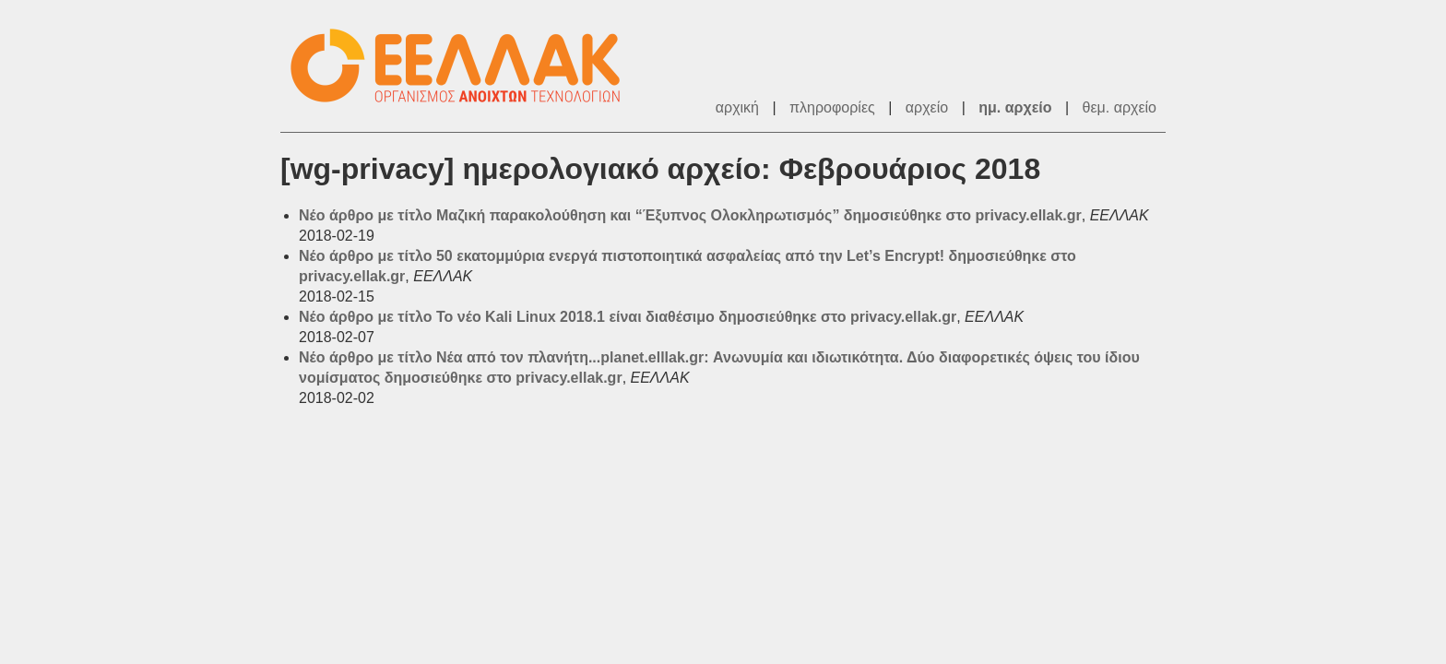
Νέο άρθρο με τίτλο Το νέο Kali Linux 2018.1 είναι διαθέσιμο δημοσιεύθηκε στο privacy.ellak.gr (627, 317)
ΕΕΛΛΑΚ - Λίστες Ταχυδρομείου (464, 65)
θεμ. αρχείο (1119, 107)
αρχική (737, 107)
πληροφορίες (832, 107)
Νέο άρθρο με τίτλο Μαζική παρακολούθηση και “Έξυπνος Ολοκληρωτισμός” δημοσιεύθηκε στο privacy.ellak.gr (690, 215)
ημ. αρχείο (1014, 107)
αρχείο (927, 107)
